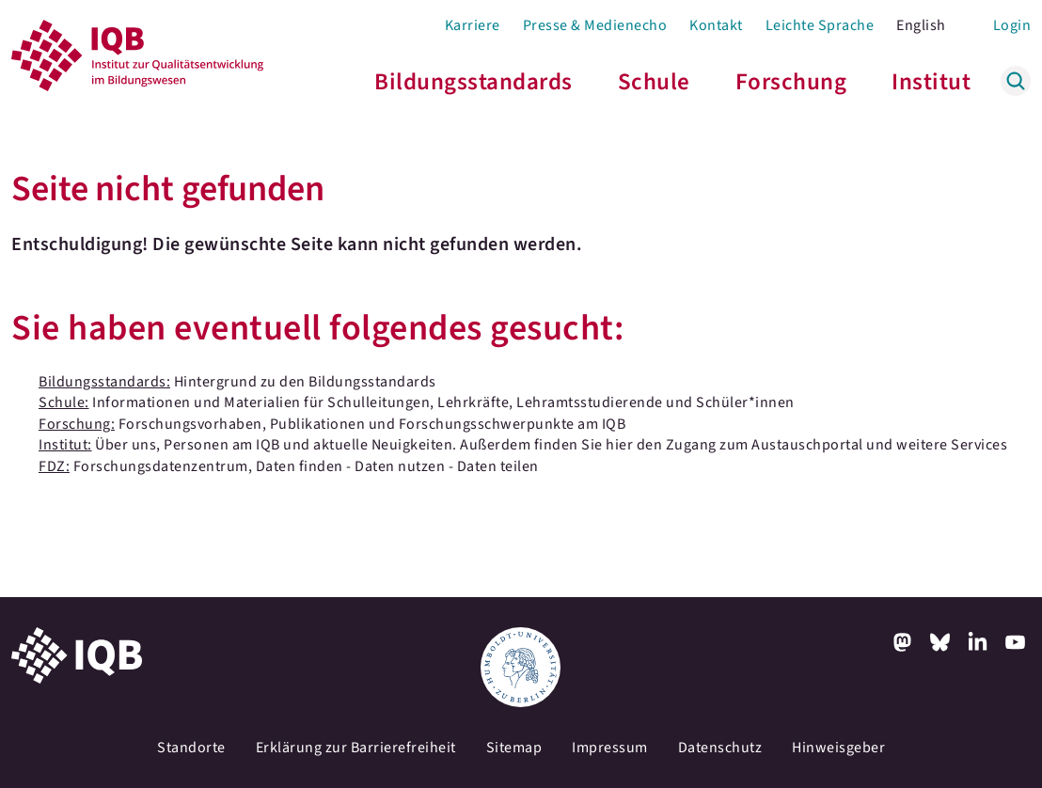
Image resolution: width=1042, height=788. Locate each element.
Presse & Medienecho (595, 25)
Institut (931, 82)
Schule (654, 82)
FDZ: (54, 466)
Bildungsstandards (473, 82)
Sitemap (514, 747)
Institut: (65, 444)
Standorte (191, 747)
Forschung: (77, 424)
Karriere (472, 25)
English (921, 25)
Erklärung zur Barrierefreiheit (356, 747)
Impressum (610, 747)
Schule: (64, 402)
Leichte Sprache (820, 25)
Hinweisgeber (838, 747)
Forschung (791, 82)
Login (1012, 25)
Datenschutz (720, 747)
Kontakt (716, 25)
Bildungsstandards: (104, 381)
